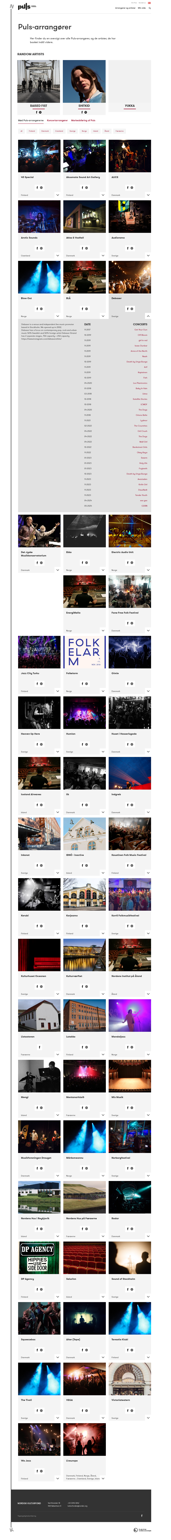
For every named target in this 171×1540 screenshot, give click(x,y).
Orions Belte (141, 415)
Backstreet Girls (140, 447)
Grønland (59, 131)
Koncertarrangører (57, 120)
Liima (145, 393)
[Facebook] (36, 112)
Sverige (72, 131)
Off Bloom (142, 335)
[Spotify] (40, 112)
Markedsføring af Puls (83, 120)
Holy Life (143, 463)
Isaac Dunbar (141, 345)
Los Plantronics (140, 383)
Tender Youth (141, 495)
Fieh (145, 377)
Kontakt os (142, 3)
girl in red (143, 340)
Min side (142, 8)
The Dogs (143, 409)
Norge (84, 131)
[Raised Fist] (38, 81)
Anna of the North (139, 351)
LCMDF (144, 404)
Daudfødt (142, 489)
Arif (145, 367)
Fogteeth (143, 468)
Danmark (45, 131)
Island (95, 131)
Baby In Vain (141, 388)
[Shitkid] (84, 81)
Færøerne (119, 131)
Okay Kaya (142, 452)
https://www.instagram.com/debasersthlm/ (41, 339)
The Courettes (140, 425)
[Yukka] (129, 81)
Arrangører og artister (125, 8)
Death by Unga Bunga (137, 361)
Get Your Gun (141, 329)
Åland (107, 131)
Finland (32, 131)
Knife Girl (143, 484)
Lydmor (143, 420)
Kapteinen (142, 372)
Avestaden (142, 479)
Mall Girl (143, 441)
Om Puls (134, 3)
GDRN (144, 505)
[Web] (41, 188)
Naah (144, 356)
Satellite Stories (140, 399)
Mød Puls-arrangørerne (31, 120)
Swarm (144, 457)
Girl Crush (142, 431)
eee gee (143, 500)
